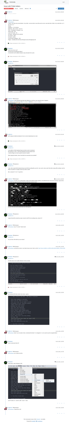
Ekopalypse (10, 48)
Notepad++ (38, 419)
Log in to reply (61, 8)
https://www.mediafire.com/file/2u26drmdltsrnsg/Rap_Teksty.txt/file (51, 248)
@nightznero (16, 61)
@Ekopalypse (16, 20)
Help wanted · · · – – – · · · (8, 8)
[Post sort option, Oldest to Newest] (56, 9)
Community (12, 2)
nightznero (10, 11)
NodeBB (33, 421)
